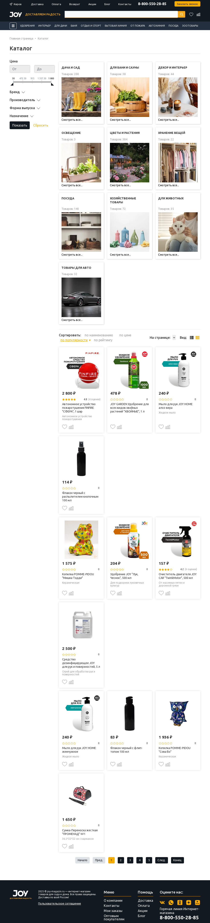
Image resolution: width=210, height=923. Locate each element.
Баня (74, 26)
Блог (107, 4)
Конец (182, 846)
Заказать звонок (187, 4)
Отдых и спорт (91, 26)
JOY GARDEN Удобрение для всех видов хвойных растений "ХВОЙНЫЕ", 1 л (129, 392)
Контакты (124, 4)
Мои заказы (113, 897)
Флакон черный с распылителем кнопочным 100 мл (80, 481)
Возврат (74, 4)
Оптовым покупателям (114, 903)
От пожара (137, 26)
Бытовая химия (116, 26)
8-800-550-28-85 (150, 4)
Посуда (173, 26)
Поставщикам (115, 910)
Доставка (37, 4)
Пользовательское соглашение (59, 889)
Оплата (56, 4)
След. (165, 846)
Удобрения (27, 26)
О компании (113, 887)
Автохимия (157, 26)
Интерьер (44, 26)
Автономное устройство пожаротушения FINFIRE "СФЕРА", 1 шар (79, 392)
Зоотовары (190, 26)
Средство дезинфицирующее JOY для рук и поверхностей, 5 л (81, 648)
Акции (92, 4)
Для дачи (60, 26)
